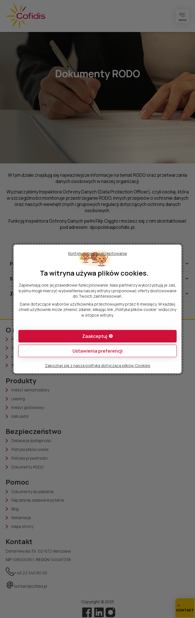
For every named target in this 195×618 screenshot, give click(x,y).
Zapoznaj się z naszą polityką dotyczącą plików (97, 365)
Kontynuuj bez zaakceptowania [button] (97, 253)
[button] (97, 336)
